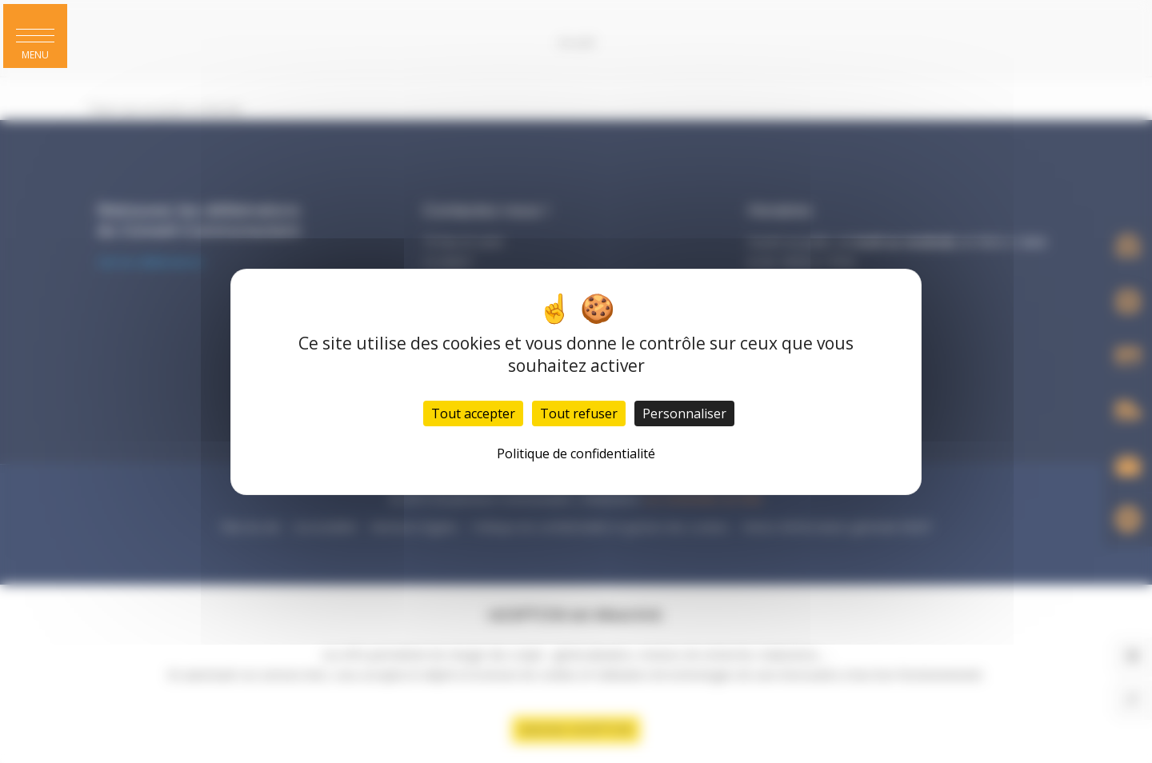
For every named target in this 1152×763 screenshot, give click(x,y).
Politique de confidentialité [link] (576, 453)
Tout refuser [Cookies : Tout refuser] (579, 413)
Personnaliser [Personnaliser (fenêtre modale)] (684, 413)
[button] (35, 36)
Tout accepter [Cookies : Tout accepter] (473, 413)
